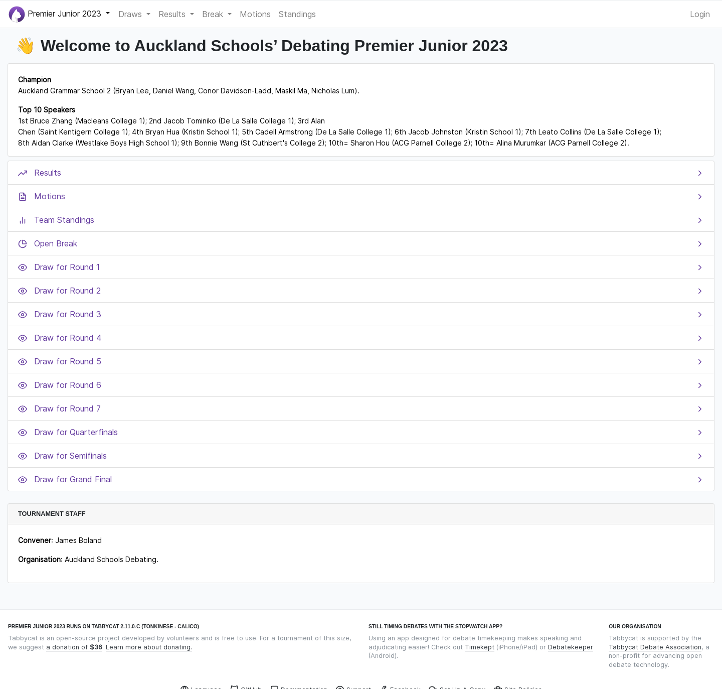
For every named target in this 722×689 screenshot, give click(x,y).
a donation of (74, 647)
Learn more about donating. (149, 647)
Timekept (479, 647)
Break (214, 14)
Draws (131, 14)
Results (173, 14)
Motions (255, 14)
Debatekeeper (570, 647)
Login (700, 14)
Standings (297, 14)
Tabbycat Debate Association (655, 647)
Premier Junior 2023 (56, 14)
